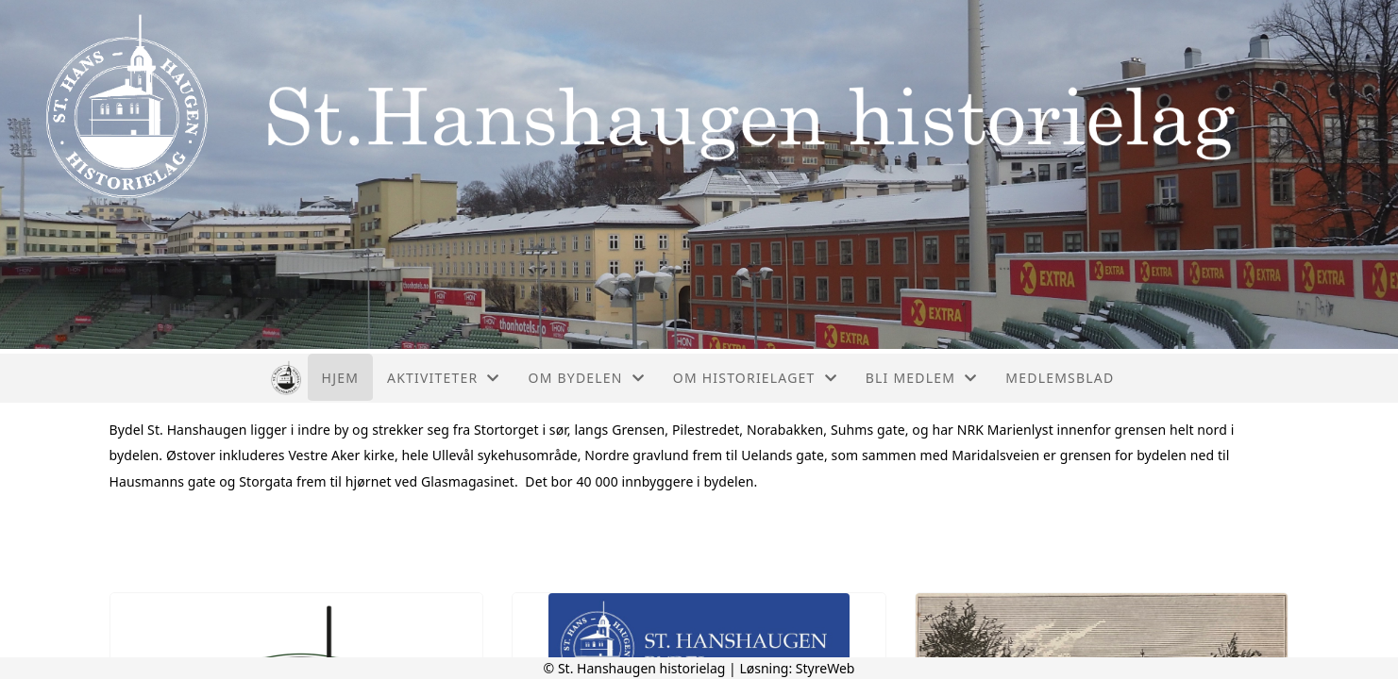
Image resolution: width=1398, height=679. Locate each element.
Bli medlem (922, 378)
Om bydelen (587, 378)
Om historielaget (755, 378)
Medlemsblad (1059, 378)
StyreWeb (825, 668)
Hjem (340, 378)
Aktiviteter (443, 378)
